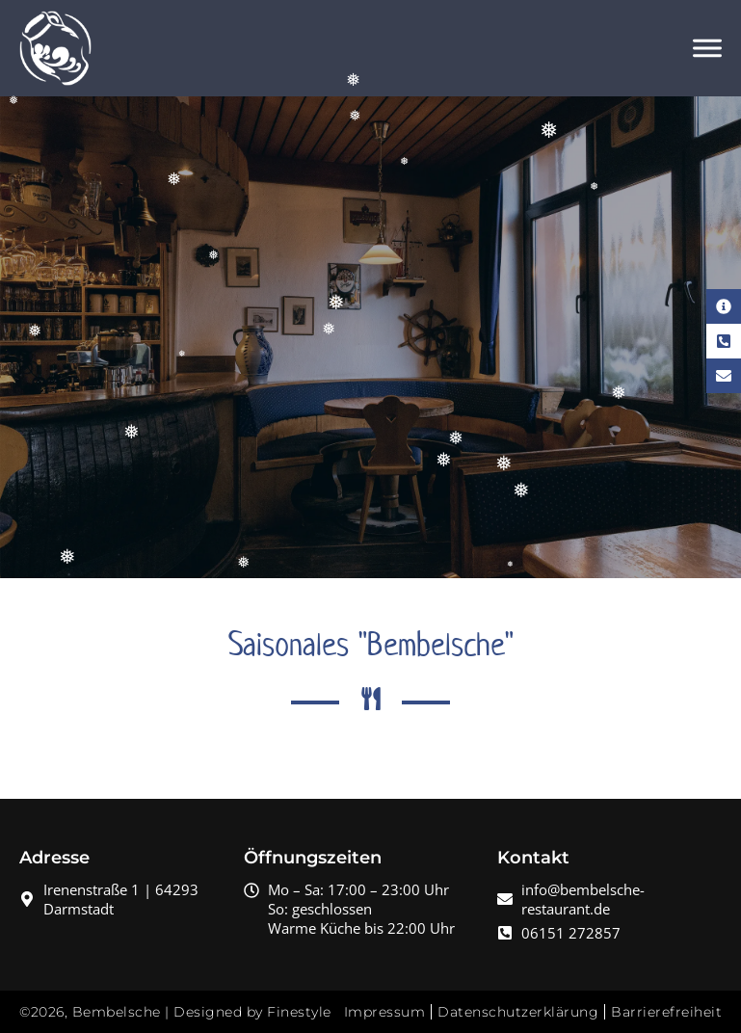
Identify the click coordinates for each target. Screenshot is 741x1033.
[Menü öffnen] (707, 48)
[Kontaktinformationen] (723, 306)
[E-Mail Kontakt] (723, 375)
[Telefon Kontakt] (723, 341)
